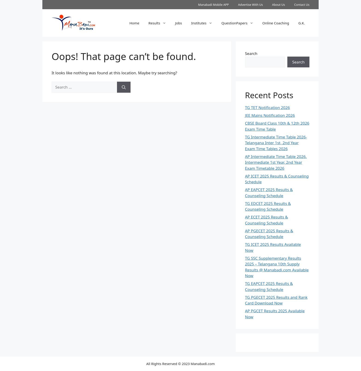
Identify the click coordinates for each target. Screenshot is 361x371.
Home (134, 23)
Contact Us (301, 5)
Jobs (178, 23)
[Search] (124, 87)
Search (251, 53)
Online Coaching (275, 23)
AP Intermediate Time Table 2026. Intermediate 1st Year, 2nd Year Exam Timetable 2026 (276, 162)
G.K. (301, 23)
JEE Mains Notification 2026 (270, 115)
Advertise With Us (250, 5)
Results (159, 23)
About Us (278, 5)
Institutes (204, 23)
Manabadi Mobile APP (213, 5)
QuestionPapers (239, 23)
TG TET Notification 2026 (267, 107)
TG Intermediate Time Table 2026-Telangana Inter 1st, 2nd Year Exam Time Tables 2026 (276, 142)
